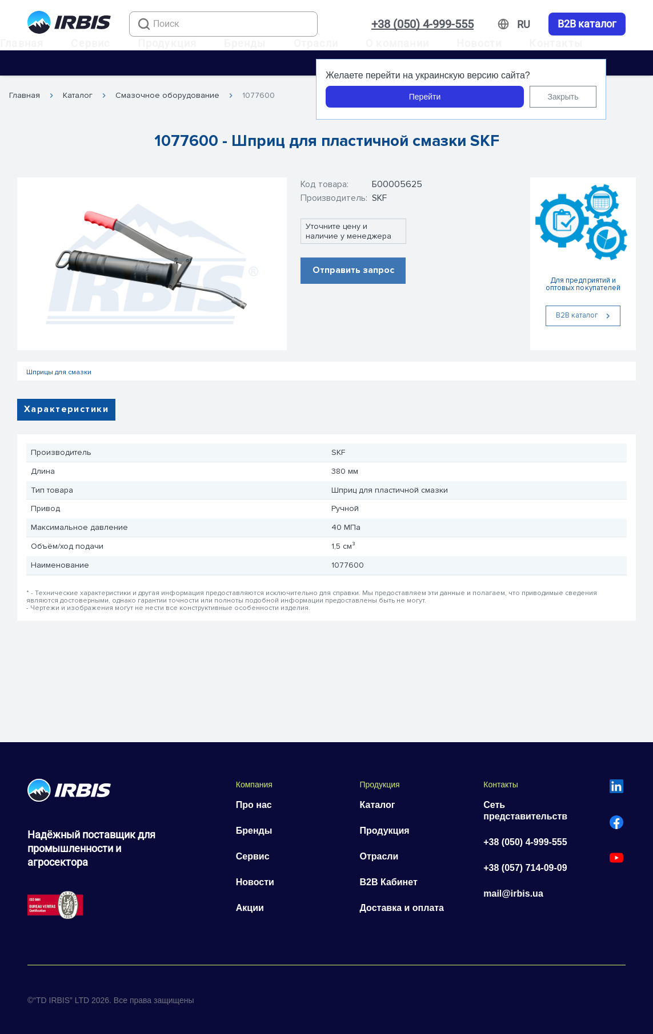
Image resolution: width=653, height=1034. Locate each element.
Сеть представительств (525, 810)
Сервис (90, 43)
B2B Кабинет (389, 882)
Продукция (167, 43)
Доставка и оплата (402, 908)
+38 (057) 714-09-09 (525, 868)
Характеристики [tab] (66, 409)
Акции (250, 908)
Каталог (78, 95)
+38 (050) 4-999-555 (422, 24)
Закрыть (563, 96)
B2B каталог (587, 24)
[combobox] (223, 24)
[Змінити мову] (523, 24)
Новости (479, 43)
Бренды (245, 43)
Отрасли (316, 43)
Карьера (23, 82)
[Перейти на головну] (69, 24)
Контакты (556, 43)
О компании (397, 43)
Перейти (424, 96)
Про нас (254, 805)
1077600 (258, 95)
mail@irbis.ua (513, 893)
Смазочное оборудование (167, 95)
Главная (21, 43)
